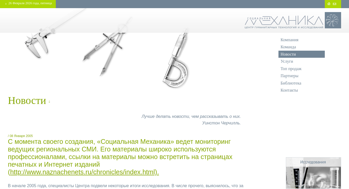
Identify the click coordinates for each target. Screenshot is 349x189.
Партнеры (289, 76)
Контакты (289, 90)
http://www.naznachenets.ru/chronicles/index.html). (84, 172)
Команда (288, 47)
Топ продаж (291, 68)
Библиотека (291, 83)
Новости (288, 54)
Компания (289, 40)
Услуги (287, 61)
